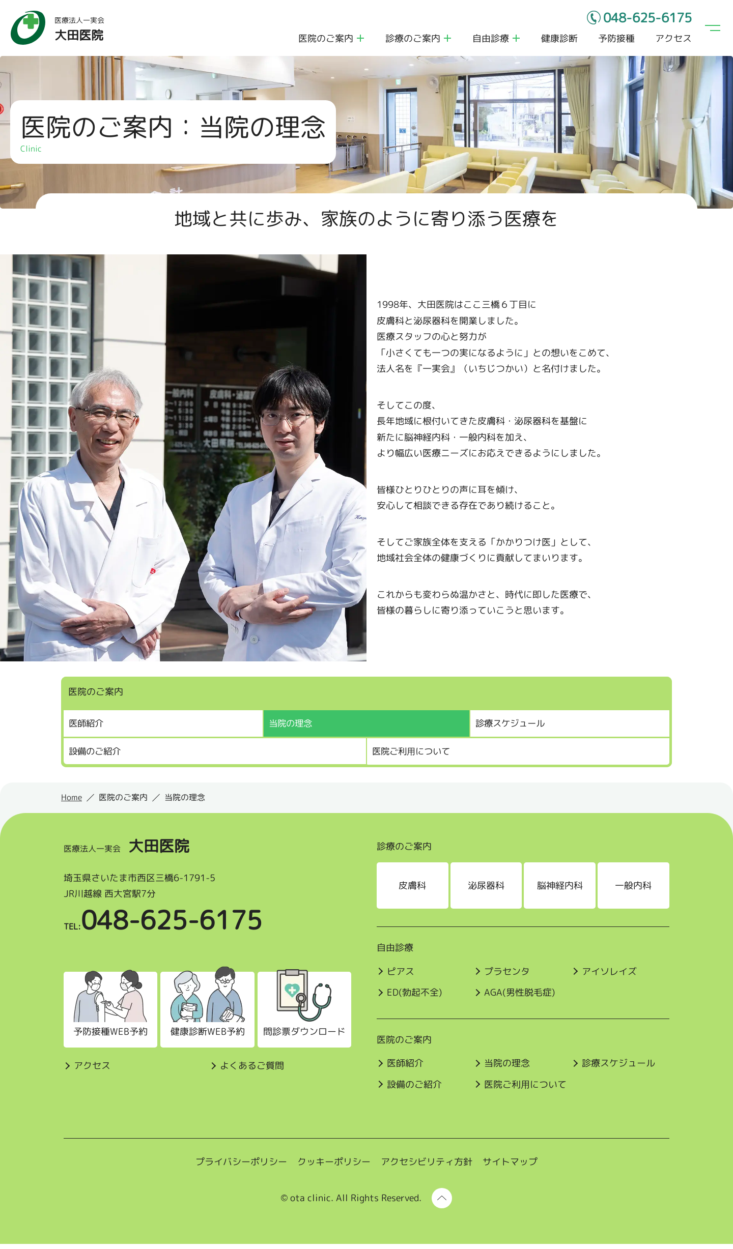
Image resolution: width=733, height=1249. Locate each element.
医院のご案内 (323, 41)
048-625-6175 (640, 20)
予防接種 (614, 41)
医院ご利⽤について (413, 756)
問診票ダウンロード (300, 1037)
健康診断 (557, 41)
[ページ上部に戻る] (442, 1203)
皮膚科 (413, 890)
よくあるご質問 (248, 1070)
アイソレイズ (611, 976)
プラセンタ (508, 976)
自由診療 (488, 41)
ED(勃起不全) (414, 998)
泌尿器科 (487, 890)
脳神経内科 (561, 890)
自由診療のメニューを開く (514, 40)
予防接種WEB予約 (107, 1037)
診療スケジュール (512, 728)
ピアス (400, 976)
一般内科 (635, 890)
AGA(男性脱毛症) (520, 998)
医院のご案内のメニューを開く (358, 40)
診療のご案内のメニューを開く (445, 40)
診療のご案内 (410, 41)
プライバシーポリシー (241, 1167)
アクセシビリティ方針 (426, 1167)
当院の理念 (508, 1068)
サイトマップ (510, 1167)
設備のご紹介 (96, 756)
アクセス (671, 41)
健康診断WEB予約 (203, 1037)
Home (71, 802)
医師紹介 (87, 728)
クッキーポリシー (334, 1167)
